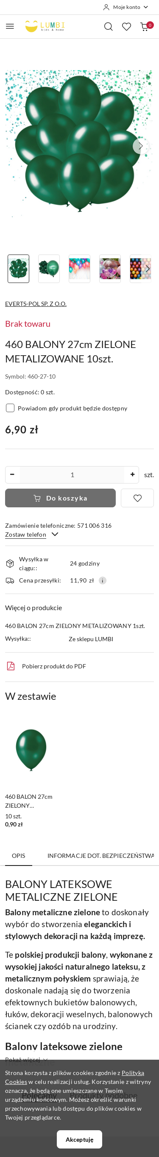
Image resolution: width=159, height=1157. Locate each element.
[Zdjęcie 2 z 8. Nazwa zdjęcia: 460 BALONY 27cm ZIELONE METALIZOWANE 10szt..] (49, 269)
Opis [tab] (18, 855)
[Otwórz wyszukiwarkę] (108, 26)
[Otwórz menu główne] (10, 26)
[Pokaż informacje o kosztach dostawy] (102, 580)
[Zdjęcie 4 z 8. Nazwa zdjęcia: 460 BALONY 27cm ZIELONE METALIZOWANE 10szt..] (109, 269)
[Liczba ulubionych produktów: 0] (126, 26)
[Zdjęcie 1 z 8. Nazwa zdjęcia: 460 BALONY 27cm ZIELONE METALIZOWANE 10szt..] (18, 269)
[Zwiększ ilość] (132, 475)
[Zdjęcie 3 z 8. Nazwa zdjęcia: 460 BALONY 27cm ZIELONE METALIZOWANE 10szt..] (79, 269)
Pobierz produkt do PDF (45, 666)
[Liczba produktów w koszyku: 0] (144, 26)
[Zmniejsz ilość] (12, 475)
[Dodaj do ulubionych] (137, 498)
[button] (141, 146)
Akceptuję (79, 1139)
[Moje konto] (126, 7)
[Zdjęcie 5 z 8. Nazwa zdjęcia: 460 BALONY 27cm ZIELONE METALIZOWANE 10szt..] (140, 269)
